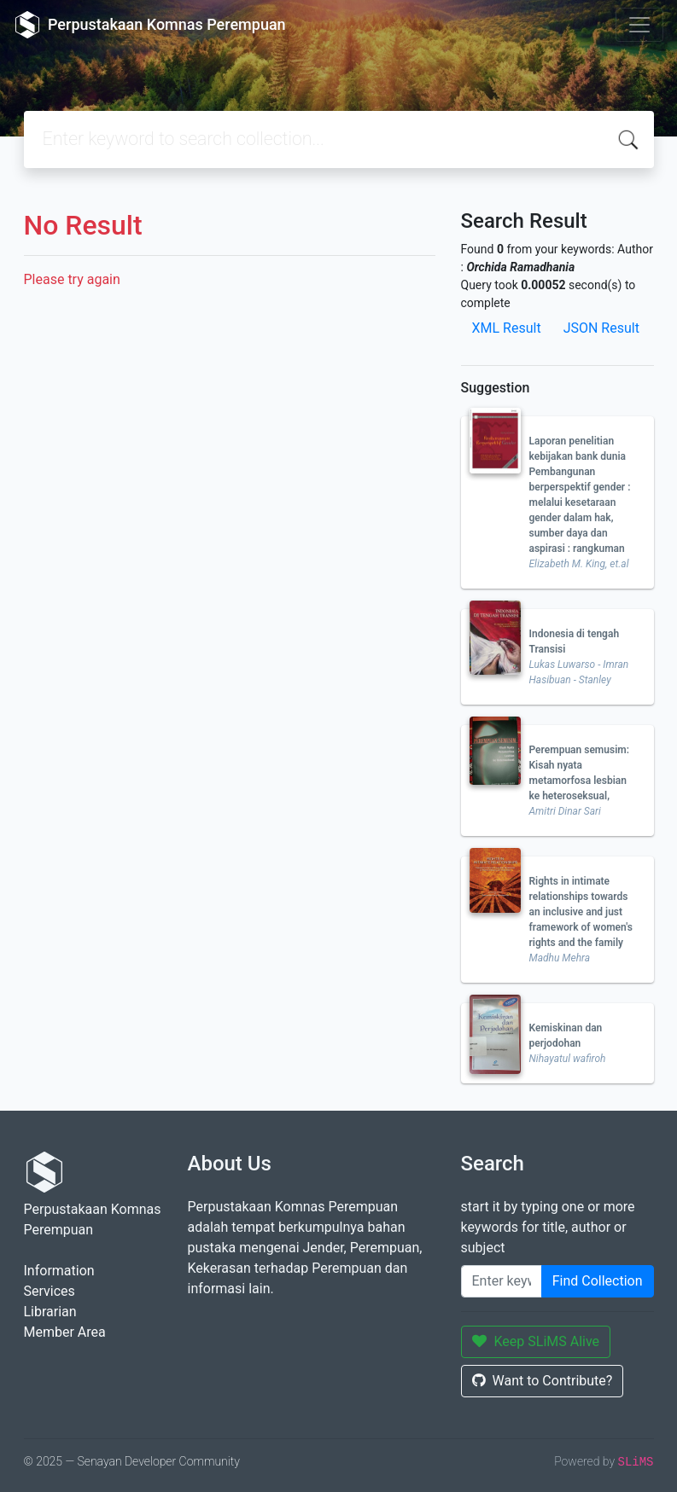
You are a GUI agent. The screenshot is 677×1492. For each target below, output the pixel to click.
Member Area (65, 1332)
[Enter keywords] (501, 1281)
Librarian (50, 1311)
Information (59, 1271)
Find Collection (597, 1281)
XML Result (506, 328)
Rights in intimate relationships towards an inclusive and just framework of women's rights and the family (581, 912)
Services (49, 1291)
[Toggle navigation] (639, 25)
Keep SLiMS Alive (536, 1341)
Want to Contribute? (542, 1381)
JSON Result (601, 328)
